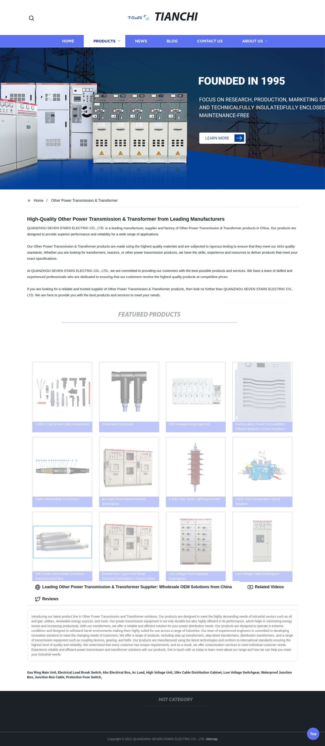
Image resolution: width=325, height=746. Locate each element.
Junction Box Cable (49, 677)
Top (313, 734)
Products (104, 41)
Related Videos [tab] (266, 587)
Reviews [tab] (46, 599)
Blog (172, 41)
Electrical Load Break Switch (79, 672)
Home (68, 41)
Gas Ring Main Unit (41, 672)
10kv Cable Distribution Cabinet (198, 672)
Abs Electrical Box (116, 672)
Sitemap (212, 739)
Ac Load (138, 672)
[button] (31, 18)
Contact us (210, 41)
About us (252, 41)
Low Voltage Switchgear (241, 672)
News (141, 41)
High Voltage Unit (159, 672)
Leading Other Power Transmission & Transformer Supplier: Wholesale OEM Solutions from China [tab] (133, 587)
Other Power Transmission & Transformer (84, 200)
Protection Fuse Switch (83, 677)
